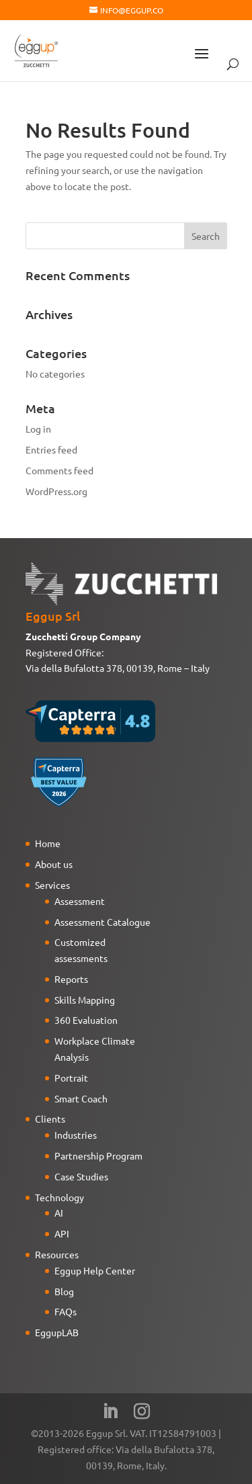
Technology (59, 1197)
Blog (64, 1291)
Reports (71, 979)
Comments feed (59, 470)
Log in (38, 429)
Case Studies (81, 1176)
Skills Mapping (84, 1000)
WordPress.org (56, 491)
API (61, 1233)
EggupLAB (57, 1332)
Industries (75, 1135)
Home (47, 843)
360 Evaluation (86, 1020)
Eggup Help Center (94, 1270)
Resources (57, 1254)
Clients (50, 1118)
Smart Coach (81, 1098)
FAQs (65, 1311)
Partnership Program (98, 1155)
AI (58, 1213)
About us (54, 864)
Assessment (79, 901)
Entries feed (51, 449)
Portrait (71, 1078)
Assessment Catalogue (102, 922)
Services (52, 885)
